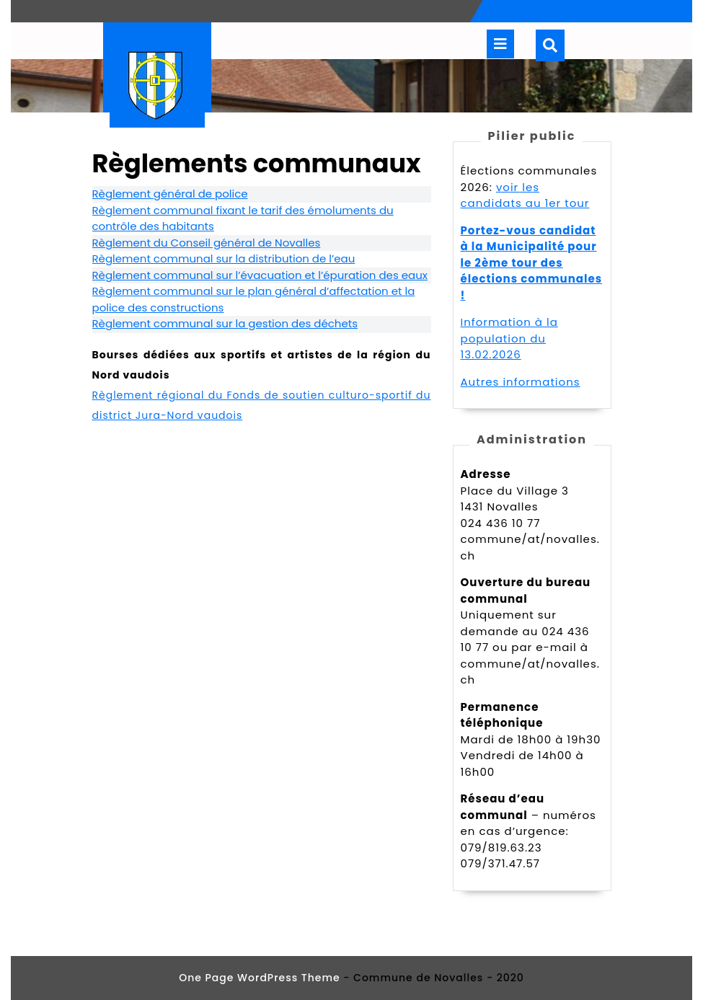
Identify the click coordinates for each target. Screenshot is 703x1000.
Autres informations (520, 381)
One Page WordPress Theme (259, 977)
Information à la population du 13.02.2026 (509, 338)
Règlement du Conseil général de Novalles (206, 242)
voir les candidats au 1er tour (525, 195)
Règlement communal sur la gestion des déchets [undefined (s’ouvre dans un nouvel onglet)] (225, 323)
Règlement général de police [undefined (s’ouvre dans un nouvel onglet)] (170, 193)
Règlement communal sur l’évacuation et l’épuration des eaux (260, 275)
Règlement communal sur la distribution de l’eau (223, 258)
